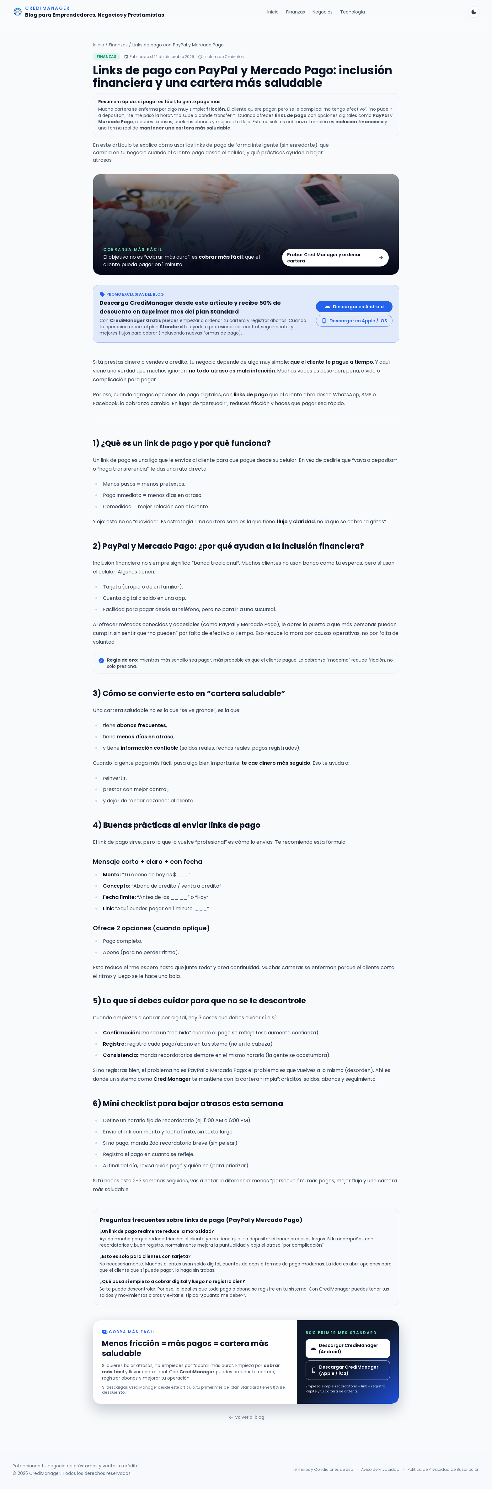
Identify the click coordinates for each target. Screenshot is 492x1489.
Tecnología (352, 12)
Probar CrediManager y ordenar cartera (335, 257)
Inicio (273, 12)
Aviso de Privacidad (380, 1469)
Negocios (323, 12)
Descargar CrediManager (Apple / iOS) (344, 1370)
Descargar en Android (354, 307)
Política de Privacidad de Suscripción (443, 1469)
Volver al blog (246, 1417)
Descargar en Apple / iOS (354, 321)
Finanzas (295, 12)
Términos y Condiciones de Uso (322, 1469)
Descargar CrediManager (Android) (344, 1348)
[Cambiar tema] (473, 12)
